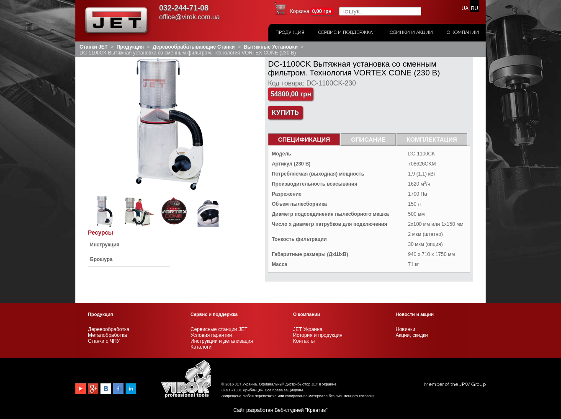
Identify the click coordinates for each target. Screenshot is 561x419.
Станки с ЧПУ (104, 341)
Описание (368, 139)
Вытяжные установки (271, 47)
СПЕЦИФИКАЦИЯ (304, 139)
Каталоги (200, 347)
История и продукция (317, 335)
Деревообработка (108, 329)
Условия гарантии (211, 335)
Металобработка (107, 335)
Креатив (316, 410)
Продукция (289, 32)
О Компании (463, 32)
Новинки (405, 329)
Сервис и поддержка (345, 32)
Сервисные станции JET (218, 329)
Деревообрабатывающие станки (194, 47)
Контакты (304, 341)
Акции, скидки (412, 335)
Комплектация (432, 139)
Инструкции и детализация (221, 341)
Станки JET (94, 47)
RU (474, 8)
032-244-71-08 (183, 8)
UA (464, 8)
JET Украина (307, 329)
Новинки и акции (409, 32)
